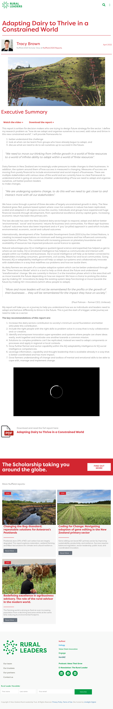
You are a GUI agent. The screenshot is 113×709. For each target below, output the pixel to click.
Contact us (8, 677)
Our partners (9, 672)
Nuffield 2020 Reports (52, 48)
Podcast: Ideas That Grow (70, 663)
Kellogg (62, 645)
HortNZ (62, 657)
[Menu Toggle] (109, 5)
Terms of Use (67, 701)
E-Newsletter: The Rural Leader (73, 667)
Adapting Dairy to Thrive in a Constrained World (50, 432)
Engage (62, 653)
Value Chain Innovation (68, 649)
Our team (7, 663)
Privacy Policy (57, 701)
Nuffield (62, 641)
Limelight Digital (90, 701)
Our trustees (9, 668)
